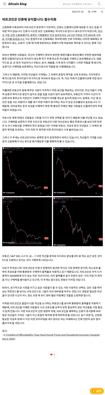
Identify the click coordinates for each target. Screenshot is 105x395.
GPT (97, 391)
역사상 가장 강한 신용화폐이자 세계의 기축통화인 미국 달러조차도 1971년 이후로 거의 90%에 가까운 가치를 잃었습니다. (52, 35)
